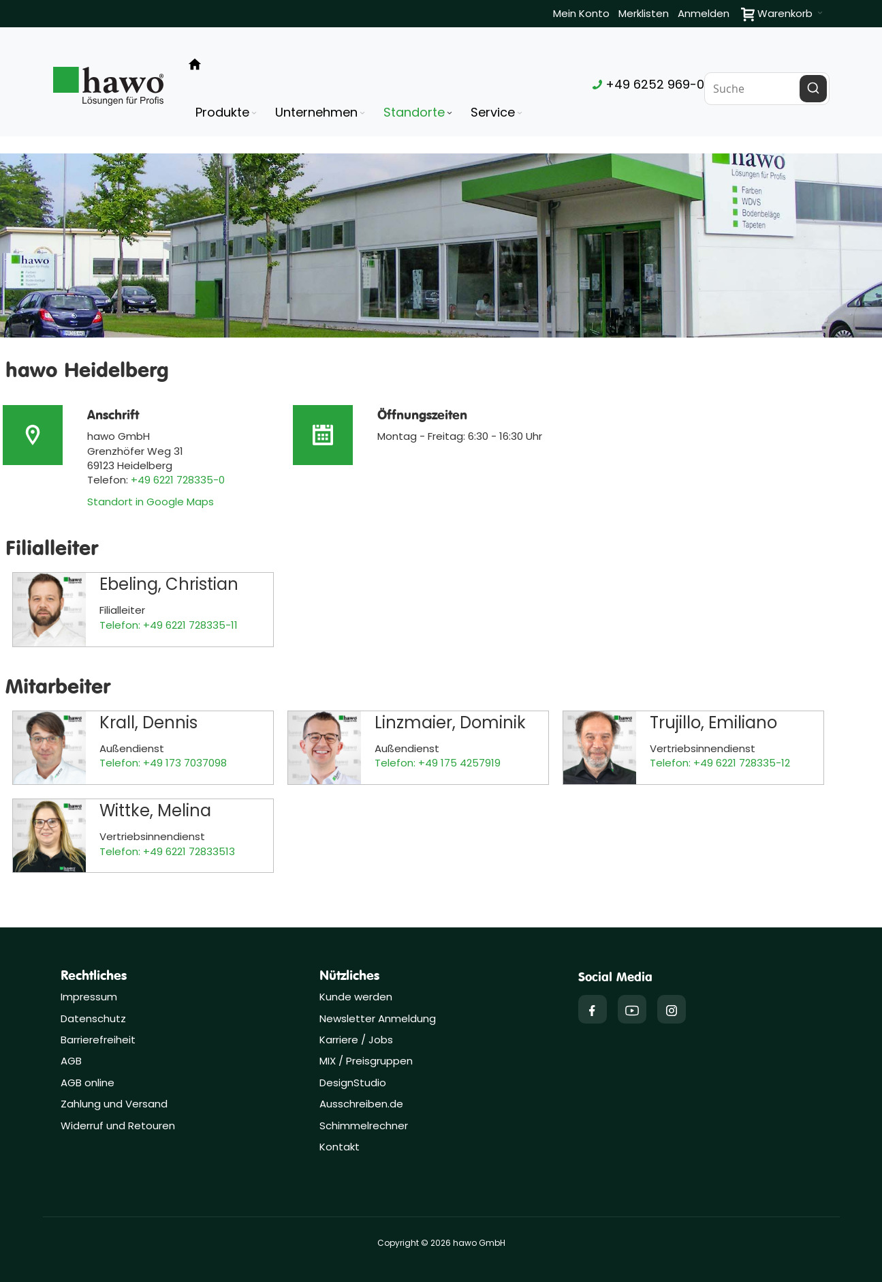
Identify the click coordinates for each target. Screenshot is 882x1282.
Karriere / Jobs (357, 1039)
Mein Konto (581, 13)
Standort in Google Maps (150, 501)
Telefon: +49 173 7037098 (163, 763)
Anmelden (703, 13)
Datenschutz (93, 1018)
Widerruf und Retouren (118, 1125)
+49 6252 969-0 (648, 84)
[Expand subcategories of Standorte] (449, 113)
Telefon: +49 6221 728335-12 (720, 763)
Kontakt (339, 1146)
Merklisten (643, 13)
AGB (71, 1061)
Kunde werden (355, 996)
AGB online (87, 1082)
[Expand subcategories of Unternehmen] (362, 113)
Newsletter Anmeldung (377, 1018)
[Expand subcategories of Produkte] (254, 113)
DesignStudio (352, 1082)
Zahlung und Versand (114, 1104)
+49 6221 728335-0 (178, 480)
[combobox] (767, 88)
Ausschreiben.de (361, 1104)
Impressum (89, 996)
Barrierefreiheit (98, 1039)
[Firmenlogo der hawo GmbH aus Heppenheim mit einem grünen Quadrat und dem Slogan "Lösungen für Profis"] (108, 86)
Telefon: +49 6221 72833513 (167, 851)
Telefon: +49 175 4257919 (438, 763)
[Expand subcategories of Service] (519, 113)
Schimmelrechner (363, 1125)
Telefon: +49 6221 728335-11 (168, 625)
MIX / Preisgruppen (366, 1061)
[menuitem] (227, 112)
